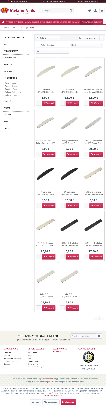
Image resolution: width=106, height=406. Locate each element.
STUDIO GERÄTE (11, 58)
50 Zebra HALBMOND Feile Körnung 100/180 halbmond (93, 90)
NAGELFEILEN (10, 78)
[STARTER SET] (65, 22)
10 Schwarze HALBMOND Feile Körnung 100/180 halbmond (45, 193)
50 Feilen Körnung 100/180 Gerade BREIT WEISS (45, 244)
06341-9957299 (89, 365)
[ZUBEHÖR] (97, 22)
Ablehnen (36, 402)
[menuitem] (56, 10)
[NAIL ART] (75, 22)
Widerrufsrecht (34, 361)
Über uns (7, 353)
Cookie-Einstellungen (36, 367)
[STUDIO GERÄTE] (52, 22)
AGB (30, 358)
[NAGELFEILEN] (87, 22)
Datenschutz (33, 364)
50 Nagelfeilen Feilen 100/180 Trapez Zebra (93, 141)
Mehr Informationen (53, 395)
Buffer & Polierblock (13, 92)
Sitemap (7, 364)
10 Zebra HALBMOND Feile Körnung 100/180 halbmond (45, 141)
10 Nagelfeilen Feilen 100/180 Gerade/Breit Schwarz (69, 244)
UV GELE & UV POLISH (14, 38)
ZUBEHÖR (8, 101)
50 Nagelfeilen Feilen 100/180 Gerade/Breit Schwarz (93, 244)
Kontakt (7, 355)
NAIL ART (8, 71)
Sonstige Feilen (11, 89)
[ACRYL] (28, 22)
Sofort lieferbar (47, 45)
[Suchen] (71, 10)
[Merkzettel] (89, 10)
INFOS (6, 128)
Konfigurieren (68, 402)
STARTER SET (10, 65)
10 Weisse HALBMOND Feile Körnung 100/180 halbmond (45, 90)
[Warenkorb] (101, 10)
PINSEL (7, 108)
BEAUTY (7, 115)
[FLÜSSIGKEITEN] (38, 22)
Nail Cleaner (32, 353)
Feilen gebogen (11, 86)
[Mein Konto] (95, 10)
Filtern (41, 38)
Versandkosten (47, 378)
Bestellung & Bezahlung (13, 358)
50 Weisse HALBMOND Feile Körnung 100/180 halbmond (69, 90)
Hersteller (75, 45)
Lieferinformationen (11, 361)
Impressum (32, 355)
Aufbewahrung (11, 95)
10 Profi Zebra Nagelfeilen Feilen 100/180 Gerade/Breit (69, 295)
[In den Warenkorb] (48, 103)
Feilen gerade (10, 83)
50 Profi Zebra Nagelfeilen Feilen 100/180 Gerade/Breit (45, 295)
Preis (39, 51)
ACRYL (7, 44)
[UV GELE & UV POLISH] (15, 22)
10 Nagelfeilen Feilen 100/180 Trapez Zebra (70, 141)
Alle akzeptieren (51, 402)
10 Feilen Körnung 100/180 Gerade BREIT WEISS (93, 193)
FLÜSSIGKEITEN (11, 51)
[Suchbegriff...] (56, 10)
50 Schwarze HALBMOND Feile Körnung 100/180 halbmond (69, 193)
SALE (6, 122)
